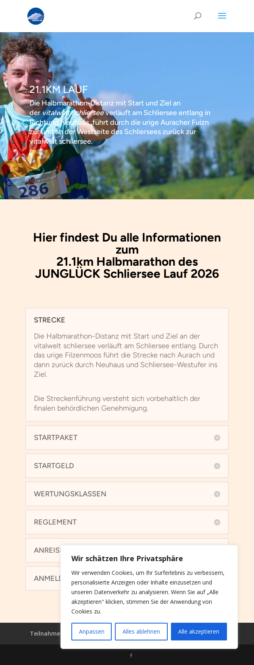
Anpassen (91, 631)
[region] (149, 597)
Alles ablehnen (141, 631)
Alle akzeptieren (198, 631)
